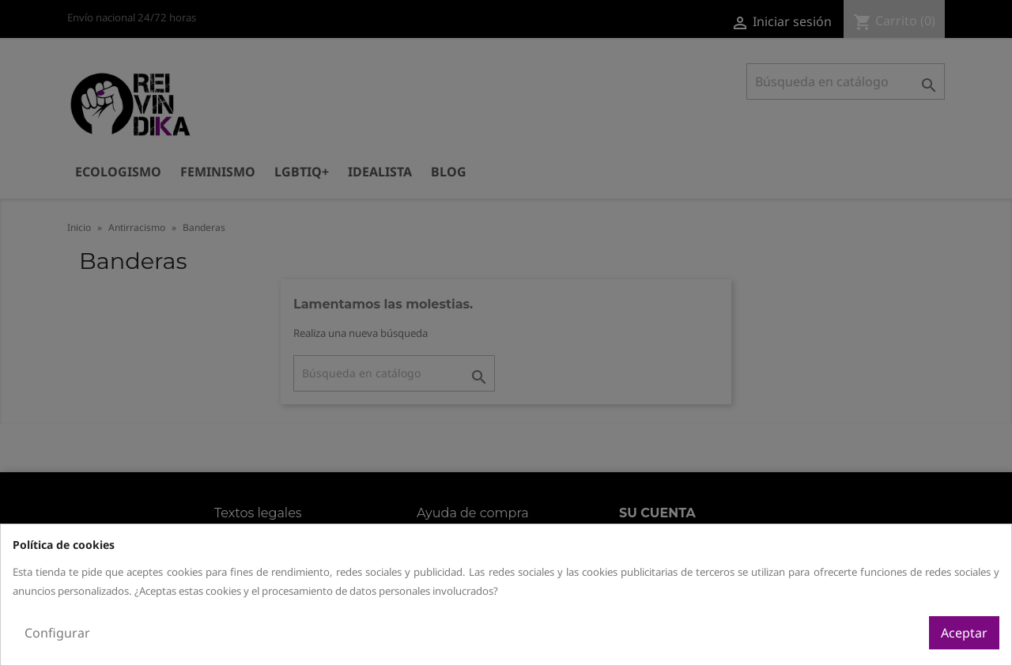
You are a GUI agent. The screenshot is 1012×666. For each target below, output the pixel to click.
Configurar (57, 632)
